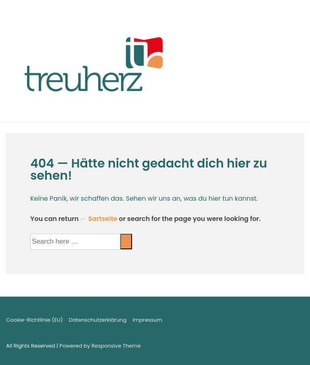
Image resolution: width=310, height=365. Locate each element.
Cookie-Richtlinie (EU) (34, 320)
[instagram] (297, 321)
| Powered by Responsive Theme (98, 346)
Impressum (147, 320)
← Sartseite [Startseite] (98, 218)
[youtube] (289, 321)
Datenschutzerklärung (98, 320)
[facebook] (281, 321)
